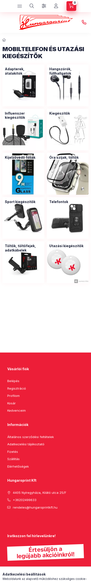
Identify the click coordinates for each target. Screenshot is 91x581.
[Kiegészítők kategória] (59, 113)
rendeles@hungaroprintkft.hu (35, 507)
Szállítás (13, 459)
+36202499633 (84, 22)
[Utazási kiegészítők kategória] (66, 246)
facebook (9, 519)
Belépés (13, 381)
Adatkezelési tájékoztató (25, 444)
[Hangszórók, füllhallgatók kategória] (67, 71)
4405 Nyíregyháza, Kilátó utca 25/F (39, 493)
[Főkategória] (4, 40)
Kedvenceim (16, 410)
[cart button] (71, 6)
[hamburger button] (20, 6)
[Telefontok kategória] (58, 202)
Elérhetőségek (18, 466)
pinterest (18, 519)
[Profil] (56, 6)
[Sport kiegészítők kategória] (20, 202)
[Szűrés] (44, 6)
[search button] (32, 6)
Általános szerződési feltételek (30, 437)
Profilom (13, 396)
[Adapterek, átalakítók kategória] (23, 71)
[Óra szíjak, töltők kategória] (64, 157)
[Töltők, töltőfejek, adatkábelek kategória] (23, 248)
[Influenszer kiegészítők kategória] (23, 115)
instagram (28, 519)
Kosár (11, 403)
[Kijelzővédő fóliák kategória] (20, 157)
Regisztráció (16, 388)
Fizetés (12, 452)
